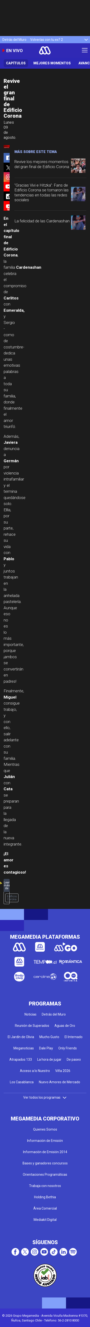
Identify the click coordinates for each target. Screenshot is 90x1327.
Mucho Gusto (49, 1037)
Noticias (30, 1014)
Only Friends (67, 1048)
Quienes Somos (45, 1129)
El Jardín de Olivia (21, 1037)
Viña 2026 (62, 1071)
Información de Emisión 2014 (45, 1152)
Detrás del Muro (14, 40)
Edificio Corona (12, 898)
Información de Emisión (45, 1141)
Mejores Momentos (52, 63)
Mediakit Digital (45, 1220)
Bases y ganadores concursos (45, 1163)
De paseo (74, 1059)
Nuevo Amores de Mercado (59, 1082)
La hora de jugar (49, 1059)
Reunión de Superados (32, 1026)
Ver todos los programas (45, 1097)
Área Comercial (45, 1208)
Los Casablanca (22, 1082)
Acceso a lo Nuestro (35, 1071)
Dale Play (46, 1048)
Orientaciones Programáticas (45, 1174)
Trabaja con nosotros (45, 1186)
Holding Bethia (45, 1197)
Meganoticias (23, 1048)
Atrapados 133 (20, 1059)
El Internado (74, 1037)
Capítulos (16, 63)
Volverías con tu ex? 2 (46, 40)
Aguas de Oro (64, 1026)
